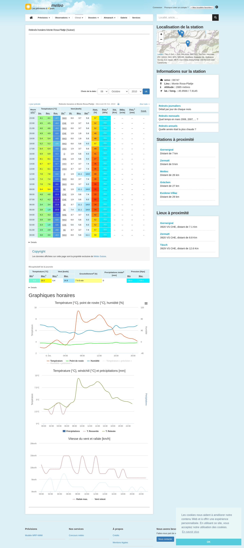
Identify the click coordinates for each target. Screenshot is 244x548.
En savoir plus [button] (190, 531)
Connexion (157, 7)
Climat (79, 18)
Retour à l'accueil (45, 7)
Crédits (116, 535)
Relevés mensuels (188, 118)
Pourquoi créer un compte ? (176, 7)
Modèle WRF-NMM (34, 535)
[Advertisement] (89, 61)
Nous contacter (165, 539)
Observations (62, 18)
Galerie (124, 18)
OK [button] (209, 542)
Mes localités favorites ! (202, 7)
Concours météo (76, 535)
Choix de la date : (89, 91)
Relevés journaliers (188, 108)
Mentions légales (120, 542)
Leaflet (160, 54)
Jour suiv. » (145, 104)
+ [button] (161, 34)
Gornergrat (187, 151)
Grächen (187, 184)
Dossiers (93, 18)
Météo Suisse (100, 256)
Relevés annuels (188, 128)
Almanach (109, 18)
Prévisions (44, 18)
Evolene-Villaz (187, 195)
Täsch (187, 246)
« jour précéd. (35, 104)
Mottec (187, 173)
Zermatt (187, 162)
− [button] (161, 39)
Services (136, 18)
